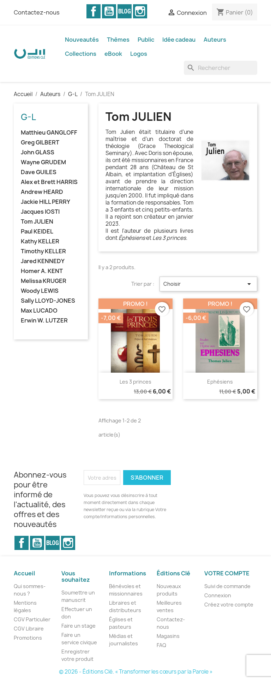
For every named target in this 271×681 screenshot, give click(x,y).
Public (146, 39)
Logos (138, 54)
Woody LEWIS (40, 291)
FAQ (161, 645)
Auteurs (215, 39)
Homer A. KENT (42, 271)
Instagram (140, 11)
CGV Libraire (29, 628)
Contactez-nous (37, 12)
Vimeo (125, 11)
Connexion (217, 595)
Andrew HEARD (42, 192)
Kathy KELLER (40, 241)
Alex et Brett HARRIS (49, 182)
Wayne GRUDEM (43, 162)
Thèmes (118, 39)
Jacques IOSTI (40, 211)
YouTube (109, 11)
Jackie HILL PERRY (45, 202)
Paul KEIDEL (37, 231)
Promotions (28, 637)
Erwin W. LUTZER (44, 320)
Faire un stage (78, 625)
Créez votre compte (228, 604)
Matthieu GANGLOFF (49, 132)
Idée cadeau (178, 39)
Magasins (168, 636)
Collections (80, 54)
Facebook (93, 11)
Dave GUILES (38, 172)
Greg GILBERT (40, 142)
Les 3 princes (135, 381)
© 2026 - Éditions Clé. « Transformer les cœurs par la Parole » (135, 671)
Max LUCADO (39, 310)
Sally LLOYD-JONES (48, 300)
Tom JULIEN (37, 221)
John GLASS (37, 152)
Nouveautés (82, 39)
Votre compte (226, 573)
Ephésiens (220, 381)
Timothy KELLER (43, 251)
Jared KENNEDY (43, 261)
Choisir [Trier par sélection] (208, 284)
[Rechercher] (220, 68)
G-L (28, 117)
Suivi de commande (227, 586)
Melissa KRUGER (43, 281)
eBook (113, 54)
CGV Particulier (32, 619)
